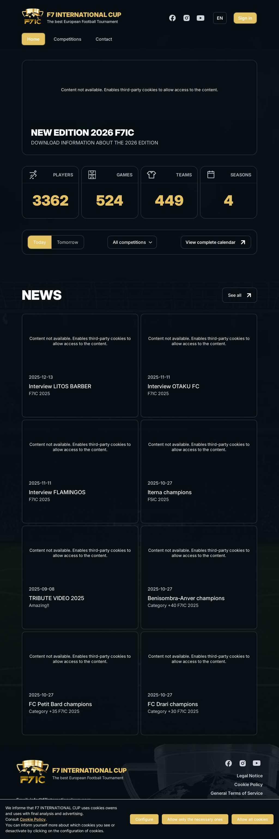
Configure (144, 819)
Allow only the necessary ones (195, 819)
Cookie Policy (248, 784)
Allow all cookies (252, 819)
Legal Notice (250, 775)
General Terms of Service (237, 793)
